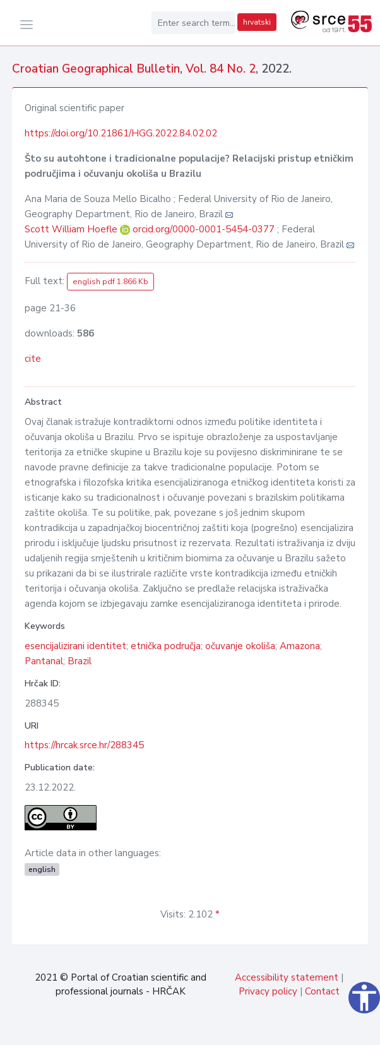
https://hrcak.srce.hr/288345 (84, 745)
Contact (322, 991)
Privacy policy (268, 991)
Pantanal (44, 661)
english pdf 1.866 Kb (110, 282)
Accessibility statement (286, 977)
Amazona (300, 646)
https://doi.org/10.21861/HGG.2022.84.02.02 (121, 133)
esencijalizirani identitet (75, 646)
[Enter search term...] (193, 23)
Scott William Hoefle (72, 229)
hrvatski (257, 22)
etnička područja (166, 646)
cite (33, 358)
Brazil (80, 661)
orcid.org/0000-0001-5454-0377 (204, 229)
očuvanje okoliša (240, 646)
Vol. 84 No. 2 (221, 69)
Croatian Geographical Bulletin (96, 69)
